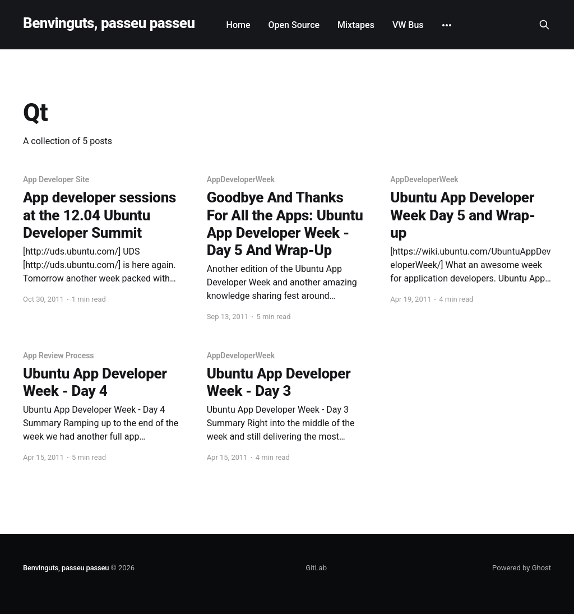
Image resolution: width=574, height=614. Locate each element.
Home (238, 25)
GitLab (316, 568)
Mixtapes (355, 25)
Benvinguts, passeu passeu (109, 23)
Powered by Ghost (521, 568)
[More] (446, 25)
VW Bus (408, 25)
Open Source (294, 25)
